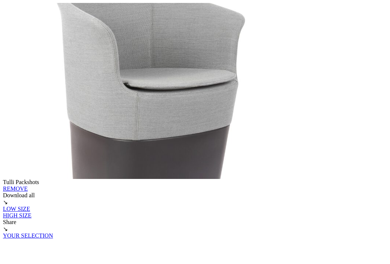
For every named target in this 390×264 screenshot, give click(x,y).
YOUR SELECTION (28, 235)
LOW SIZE (16, 209)
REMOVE (15, 189)
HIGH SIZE (17, 215)
